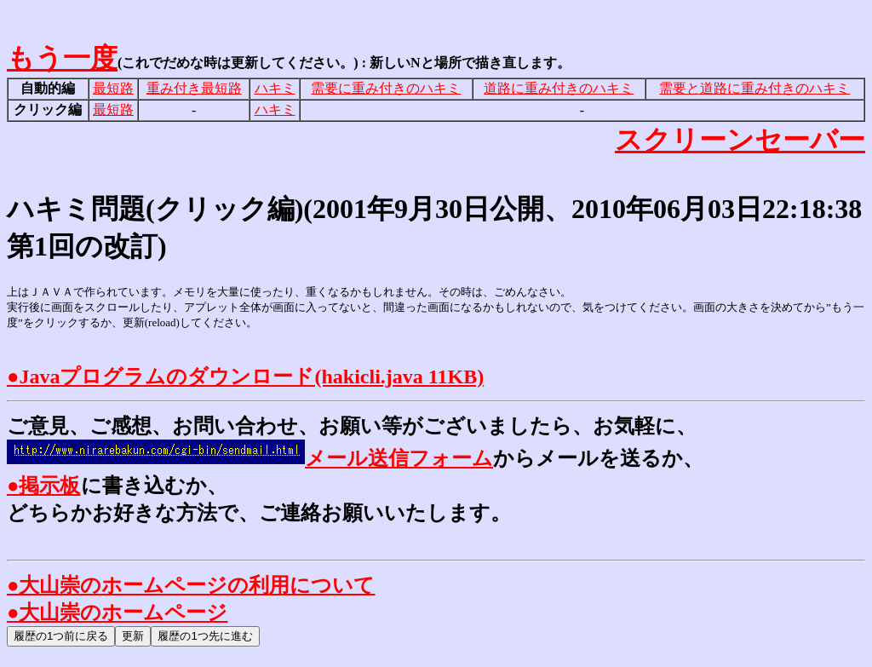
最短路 (113, 88)
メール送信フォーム (250, 458)
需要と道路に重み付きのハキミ (754, 88)
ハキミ (275, 88)
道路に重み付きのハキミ (559, 88)
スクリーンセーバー (740, 139)
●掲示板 (44, 485)
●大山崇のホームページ (117, 612)
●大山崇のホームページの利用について (191, 585)
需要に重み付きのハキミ (386, 88)
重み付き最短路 (194, 88)
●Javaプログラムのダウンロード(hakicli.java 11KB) (245, 376)
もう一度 (62, 58)
